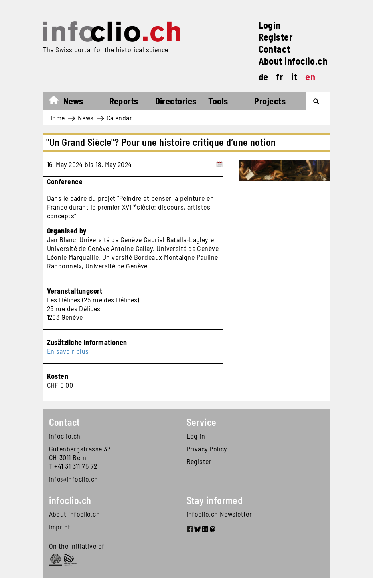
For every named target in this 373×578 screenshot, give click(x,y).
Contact (274, 49)
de (263, 76)
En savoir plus (68, 351)
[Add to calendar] (219, 164)
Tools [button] (218, 101)
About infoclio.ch (293, 61)
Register (276, 37)
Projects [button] (270, 101)
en (310, 76)
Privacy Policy (207, 448)
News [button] (73, 101)
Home (58, 102)
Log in (196, 435)
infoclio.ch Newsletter (219, 513)
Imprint (60, 526)
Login (270, 25)
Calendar (119, 117)
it (294, 76)
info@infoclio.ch (73, 478)
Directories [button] (176, 101)
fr (279, 76)
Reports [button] (123, 101)
